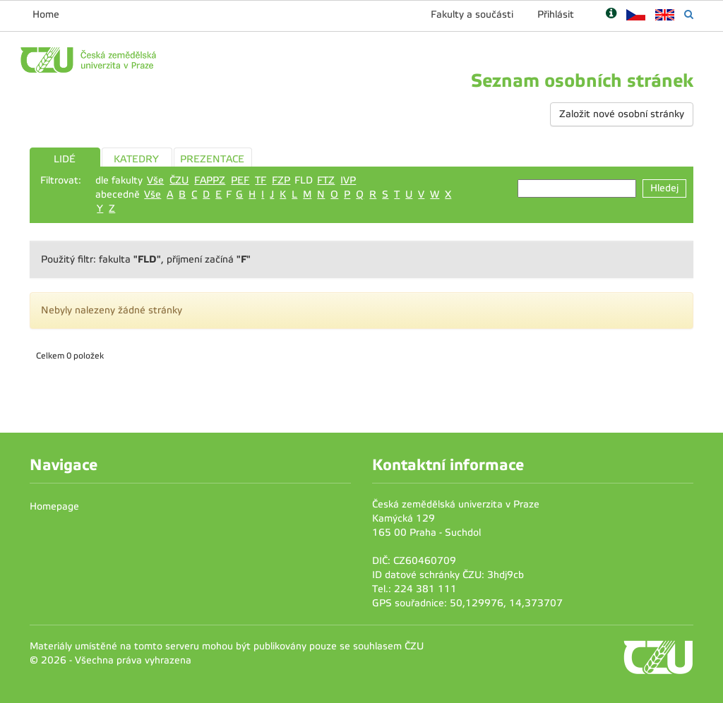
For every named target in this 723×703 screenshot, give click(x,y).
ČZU (179, 180)
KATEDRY (136, 159)
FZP (281, 180)
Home (45, 14)
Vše (155, 180)
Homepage (54, 506)
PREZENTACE (212, 159)
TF (260, 180)
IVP (348, 180)
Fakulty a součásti (472, 14)
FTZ (326, 180)
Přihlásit (555, 14)
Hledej (664, 188)
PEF (240, 180)
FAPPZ (209, 180)
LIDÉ (65, 159)
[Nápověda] (611, 14)
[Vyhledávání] (688, 14)
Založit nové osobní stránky (621, 114)
